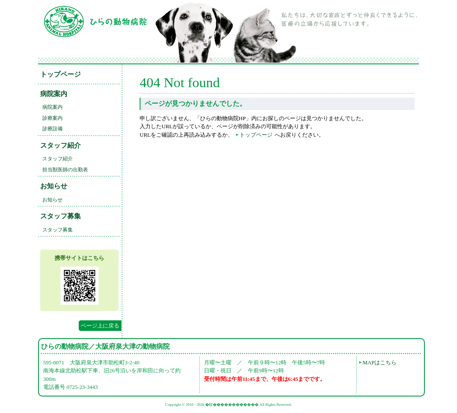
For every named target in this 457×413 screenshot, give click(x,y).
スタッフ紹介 (60, 145)
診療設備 (52, 129)
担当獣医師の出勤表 (65, 170)
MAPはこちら (379, 362)
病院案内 (53, 93)
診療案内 (52, 118)
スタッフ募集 (60, 216)
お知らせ (53, 186)
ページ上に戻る (100, 325)
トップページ (60, 74)
